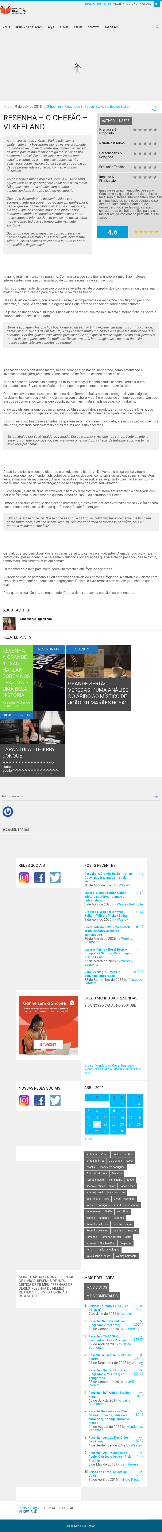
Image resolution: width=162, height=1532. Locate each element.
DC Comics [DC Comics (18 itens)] (115, 1160)
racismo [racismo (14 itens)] (104, 1217)
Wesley (124, 885)
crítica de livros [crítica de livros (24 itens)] (95, 1160)
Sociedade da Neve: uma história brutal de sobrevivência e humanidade (107, 930)
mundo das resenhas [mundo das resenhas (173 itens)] (126, 1205)
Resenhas (108, 4)
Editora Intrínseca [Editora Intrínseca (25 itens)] (96, 1173)
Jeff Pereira (130, 1464)
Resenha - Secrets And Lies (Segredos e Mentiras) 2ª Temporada (108, 1374)
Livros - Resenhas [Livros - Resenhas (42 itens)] (124, 1198)
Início (23, 1508)
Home (88, 4)
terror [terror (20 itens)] (89, 1249)
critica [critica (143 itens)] (129, 1154)
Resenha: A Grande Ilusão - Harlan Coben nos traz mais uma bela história (108, 877)
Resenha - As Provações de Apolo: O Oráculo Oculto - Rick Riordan (110, 1456)
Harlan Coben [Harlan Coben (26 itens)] (127, 1186)
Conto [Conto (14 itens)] (104, 1154)
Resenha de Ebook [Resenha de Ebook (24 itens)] (97, 1224)
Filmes (64, 27)
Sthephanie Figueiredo (63, 107)
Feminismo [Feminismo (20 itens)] (115, 1179)
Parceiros (112, 27)
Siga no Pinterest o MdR (112, 1071)
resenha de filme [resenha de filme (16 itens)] (122, 1224)
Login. (155, 796)
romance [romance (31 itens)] (91, 1236)
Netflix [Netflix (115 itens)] (108, 1211)
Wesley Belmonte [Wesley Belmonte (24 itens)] (126, 1256)
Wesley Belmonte (130, 904)
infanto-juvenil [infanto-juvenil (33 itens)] (94, 1192)
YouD (92, 1525)
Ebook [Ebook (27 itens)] (129, 1160)
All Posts (97, 4)
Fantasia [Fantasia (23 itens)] (117, 1173)
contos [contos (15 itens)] (117, 1154)
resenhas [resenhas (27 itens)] (118, 1230)
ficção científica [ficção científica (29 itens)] (95, 1186)
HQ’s (51, 27)
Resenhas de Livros (29, 27)
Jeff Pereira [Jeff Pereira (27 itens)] (93, 1198)
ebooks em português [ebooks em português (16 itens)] (112, 1167)
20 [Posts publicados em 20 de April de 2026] (97, 1124)
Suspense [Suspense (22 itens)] (125, 1243)
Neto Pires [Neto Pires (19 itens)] (123, 1211)
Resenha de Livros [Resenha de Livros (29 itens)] (97, 1230)
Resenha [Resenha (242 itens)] (118, 1217)
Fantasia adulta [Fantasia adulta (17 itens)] (95, 1179)
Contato (94, 27)
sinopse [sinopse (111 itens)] (91, 1243)
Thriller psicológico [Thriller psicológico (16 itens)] (108, 1249)
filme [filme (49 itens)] (112, 1186)
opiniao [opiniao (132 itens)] (90, 1217)
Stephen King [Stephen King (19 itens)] (107, 1243)
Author (108, 121)
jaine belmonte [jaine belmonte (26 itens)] (116, 1192)
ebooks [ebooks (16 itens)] (90, 1167)
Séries (78, 27)
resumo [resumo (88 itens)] (132, 1230)
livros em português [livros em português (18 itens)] (98, 1205)
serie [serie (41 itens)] (128, 1236)
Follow (107, 1069)
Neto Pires (131, 1480)
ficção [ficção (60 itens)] (130, 1179)
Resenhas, (92, 107)
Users (124, 121)
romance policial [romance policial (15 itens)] (111, 1236)
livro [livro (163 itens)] (106, 1198)
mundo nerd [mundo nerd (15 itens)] (93, 1211)
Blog (33, 1508)
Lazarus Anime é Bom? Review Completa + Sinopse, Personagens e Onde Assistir (108, 953)
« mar (88, 1139)
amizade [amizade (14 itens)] (91, 1154)
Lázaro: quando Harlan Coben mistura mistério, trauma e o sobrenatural (105, 896)
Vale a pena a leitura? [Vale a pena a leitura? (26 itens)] (98, 1256)
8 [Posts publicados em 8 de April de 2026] (114, 1111)
